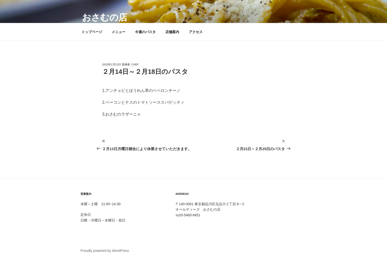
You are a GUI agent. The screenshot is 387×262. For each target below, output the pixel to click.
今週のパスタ (145, 32)
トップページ (91, 32)
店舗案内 (172, 32)
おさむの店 (104, 17)
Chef (135, 64)
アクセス (196, 32)
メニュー (118, 32)
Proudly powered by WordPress (104, 251)
